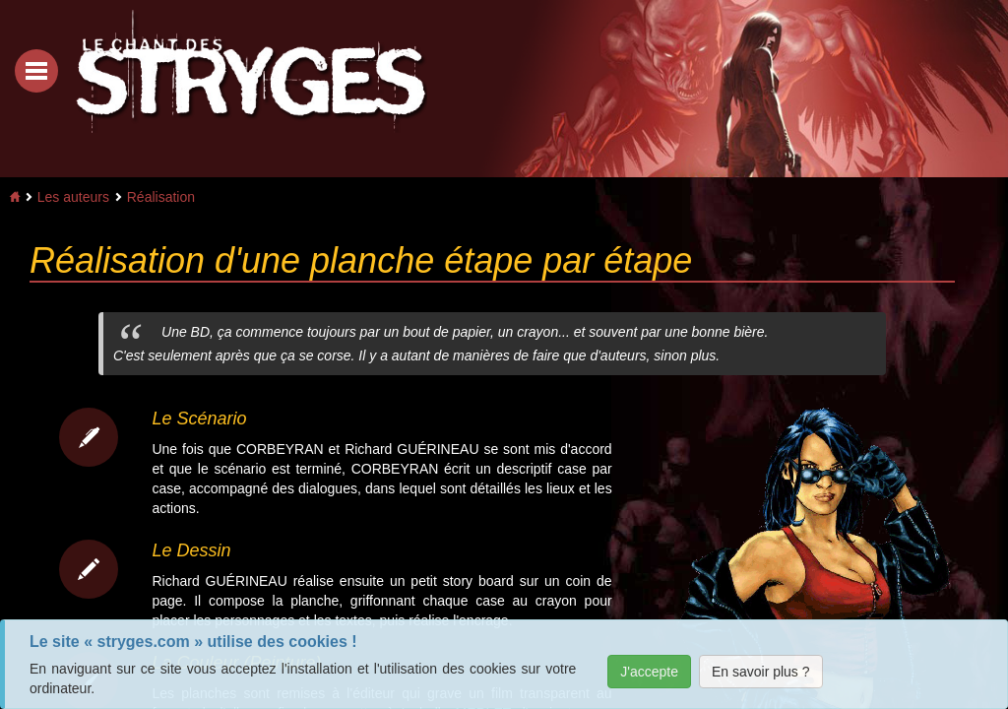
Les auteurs (73, 197)
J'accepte (649, 671)
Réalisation (161, 197)
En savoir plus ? (761, 671)
